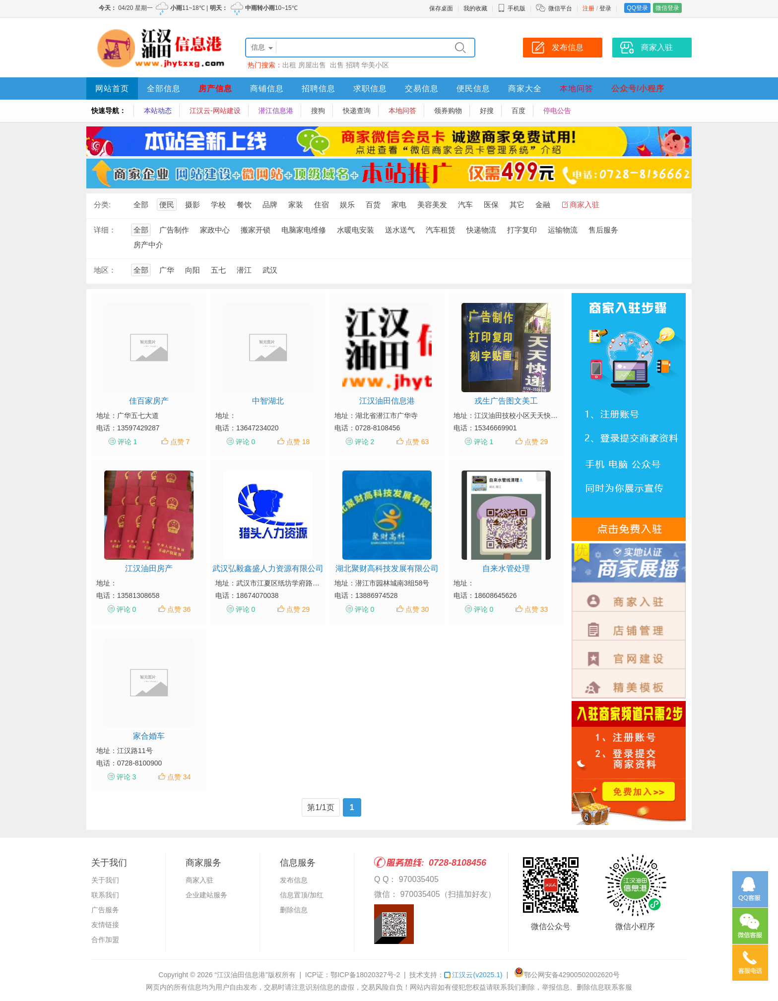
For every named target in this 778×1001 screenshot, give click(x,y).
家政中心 (215, 230)
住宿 (321, 204)
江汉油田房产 (149, 568)
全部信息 (164, 88)
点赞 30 (417, 609)
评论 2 (365, 442)
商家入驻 (584, 204)
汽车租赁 (440, 230)
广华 (166, 270)
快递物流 (481, 230)
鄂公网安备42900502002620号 (567, 975)
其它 (517, 204)
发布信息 (294, 880)
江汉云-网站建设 (215, 111)
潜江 (244, 270)
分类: (102, 204)
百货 (373, 204)
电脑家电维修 (303, 230)
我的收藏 (475, 8)
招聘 (353, 65)
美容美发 (432, 204)
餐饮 (244, 204)
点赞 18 (298, 442)
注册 (588, 8)
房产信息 (215, 88)
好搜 (487, 111)
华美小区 (375, 65)
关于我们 (105, 880)
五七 (218, 270)
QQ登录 (637, 7)
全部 (140, 204)
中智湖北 (268, 401)
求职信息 (370, 88)
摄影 (192, 204)
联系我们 (105, 895)
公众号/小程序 (637, 88)
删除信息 (294, 910)
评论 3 (126, 777)
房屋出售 (313, 65)
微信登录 (667, 7)
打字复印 (522, 230)
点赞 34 (179, 777)
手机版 (511, 8)
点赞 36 (179, 609)
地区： (105, 270)
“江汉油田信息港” (240, 975)
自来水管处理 (506, 568)
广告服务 (105, 910)
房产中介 (148, 244)
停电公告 (557, 111)
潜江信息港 (276, 111)
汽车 (465, 204)
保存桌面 (441, 8)
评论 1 (127, 442)
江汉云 (473, 975)
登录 (605, 8)
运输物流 (563, 230)
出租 (289, 65)
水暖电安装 (355, 230)
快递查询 (357, 111)
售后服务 (603, 230)
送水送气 (400, 230)
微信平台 (560, 8)
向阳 (192, 270)
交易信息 (422, 88)
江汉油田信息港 (387, 401)
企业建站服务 (206, 895)
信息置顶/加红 (302, 895)
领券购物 (448, 111)
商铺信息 (267, 88)
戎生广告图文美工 (506, 401)
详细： (105, 230)
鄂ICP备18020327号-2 (365, 975)
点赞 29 (536, 442)
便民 (166, 204)
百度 (518, 111)
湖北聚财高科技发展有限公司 (387, 568)
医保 (491, 204)
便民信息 (473, 88)
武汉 (269, 270)
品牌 (269, 204)
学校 (218, 204)
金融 (542, 204)
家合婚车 (149, 736)
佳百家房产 (149, 401)
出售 (337, 65)
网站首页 (112, 88)
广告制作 (174, 230)
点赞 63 (417, 442)
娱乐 (347, 204)
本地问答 (576, 88)
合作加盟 (105, 939)
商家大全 (525, 88)
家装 (295, 204)
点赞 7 (180, 442)
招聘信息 (318, 88)
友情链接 (105, 925)
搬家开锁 (255, 230)
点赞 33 (536, 609)
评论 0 (246, 442)
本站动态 (158, 111)
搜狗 (318, 111)
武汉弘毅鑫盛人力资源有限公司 (268, 568)
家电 (398, 204)
